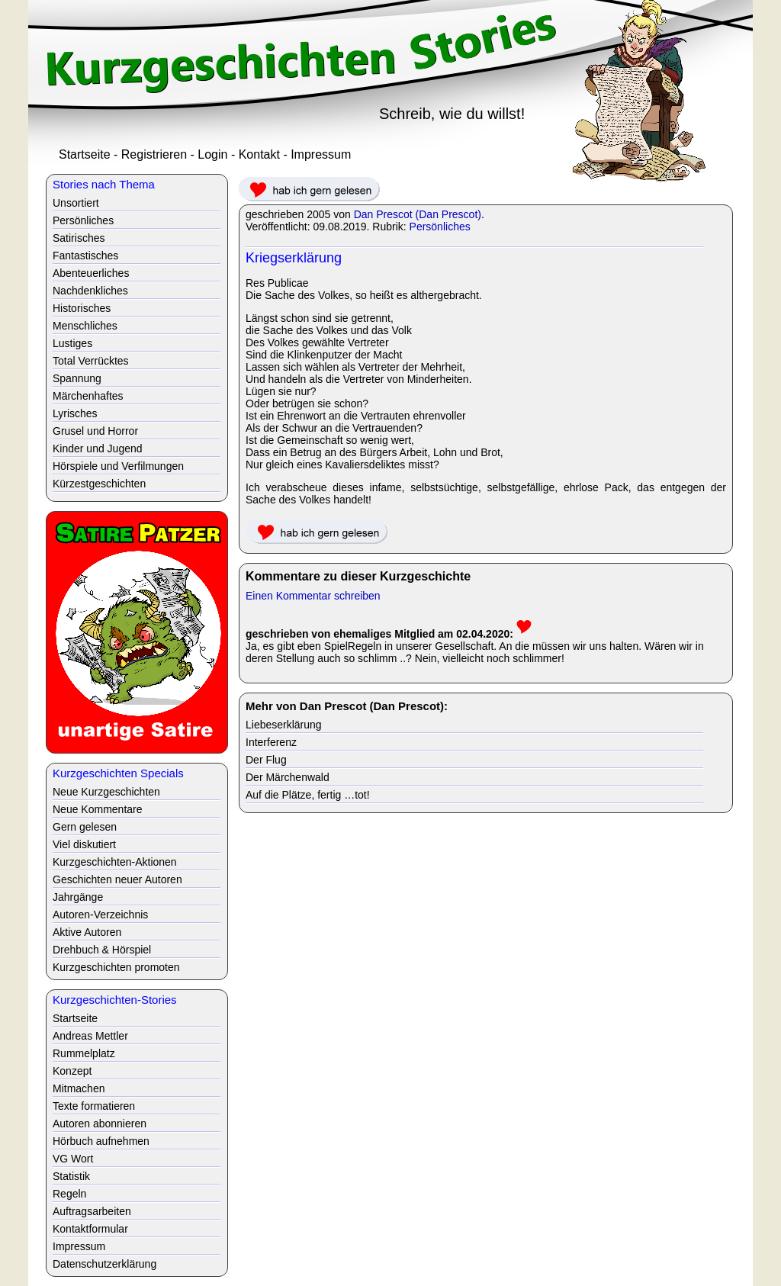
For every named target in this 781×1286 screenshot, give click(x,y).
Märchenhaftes (88, 396)
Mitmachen (78, 1088)
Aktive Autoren (87, 932)
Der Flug (266, 760)
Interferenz (271, 742)
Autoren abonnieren (99, 1123)
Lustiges (72, 343)
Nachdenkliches (90, 291)
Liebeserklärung (284, 725)
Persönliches (440, 226)
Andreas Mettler (90, 1036)
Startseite (85, 154)
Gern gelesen (85, 827)
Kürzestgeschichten (99, 483)
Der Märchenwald (287, 777)
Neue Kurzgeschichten (106, 792)
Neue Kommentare (98, 809)
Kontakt (259, 154)
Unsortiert (76, 203)
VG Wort (73, 1159)
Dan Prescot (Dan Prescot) (417, 214)
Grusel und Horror (95, 431)
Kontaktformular (90, 1229)
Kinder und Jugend (98, 448)
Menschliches (85, 326)
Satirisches (78, 238)
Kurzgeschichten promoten (116, 967)
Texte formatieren (94, 1106)
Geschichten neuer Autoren (117, 879)
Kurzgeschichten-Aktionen (115, 862)
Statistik (71, 1176)
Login (212, 154)
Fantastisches (85, 255)
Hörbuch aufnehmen (101, 1141)
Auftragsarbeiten (92, 1211)
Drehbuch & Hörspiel (102, 950)
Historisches (82, 308)
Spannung (77, 378)
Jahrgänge (78, 897)
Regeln (69, 1194)
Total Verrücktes (91, 361)
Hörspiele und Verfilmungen (118, 466)
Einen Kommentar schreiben (313, 596)
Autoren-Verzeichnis (100, 914)
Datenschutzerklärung (104, 1264)
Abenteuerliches (91, 273)
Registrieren (154, 154)
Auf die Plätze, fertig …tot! (308, 795)
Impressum (321, 154)
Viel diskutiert (84, 844)
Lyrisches (75, 413)
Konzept (72, 1071)
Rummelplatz (84, 1053)
